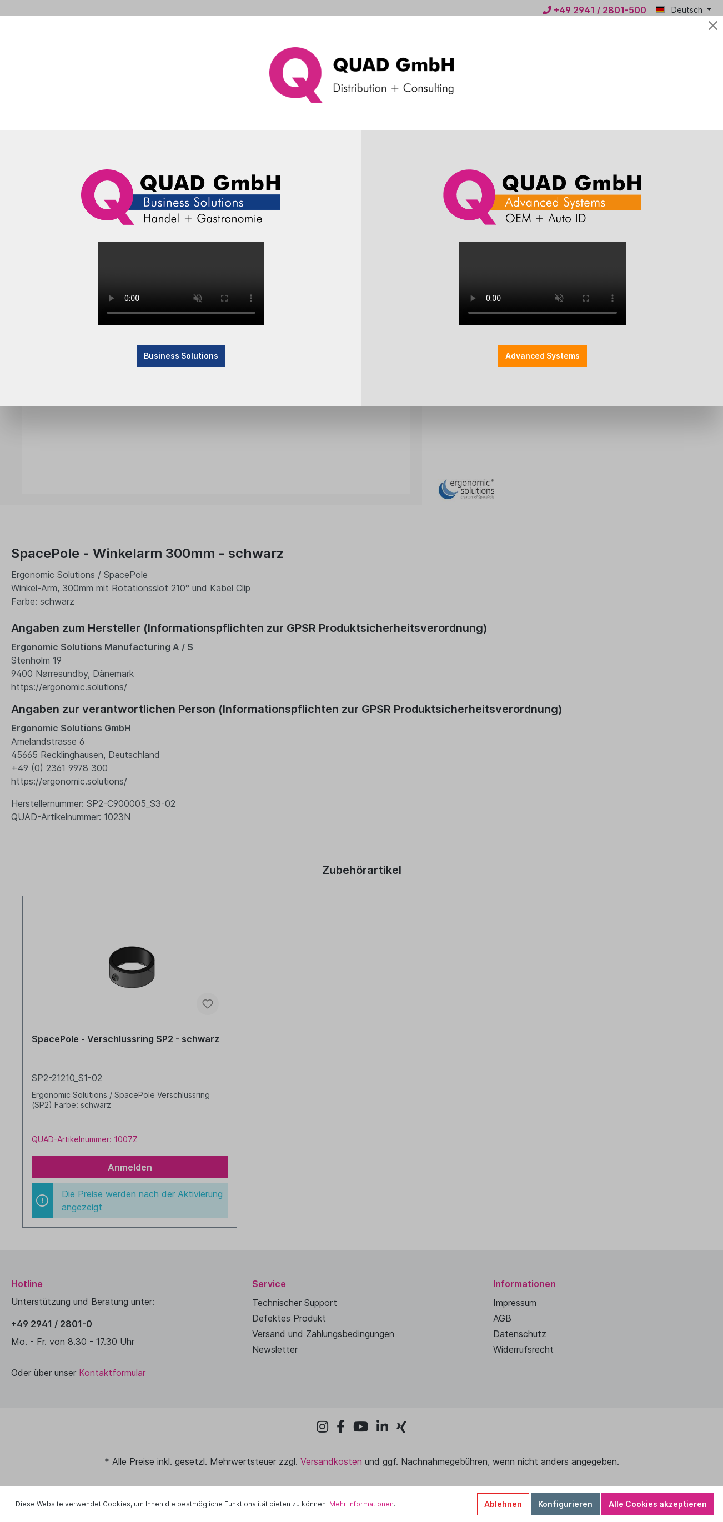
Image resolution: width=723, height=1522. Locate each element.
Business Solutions (181, 355)
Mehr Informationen (361, 1504)
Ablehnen (503, 1504)
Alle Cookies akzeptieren (658, 1504)
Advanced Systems (542, 355)
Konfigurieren (565, 1504)
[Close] (713, 25)
